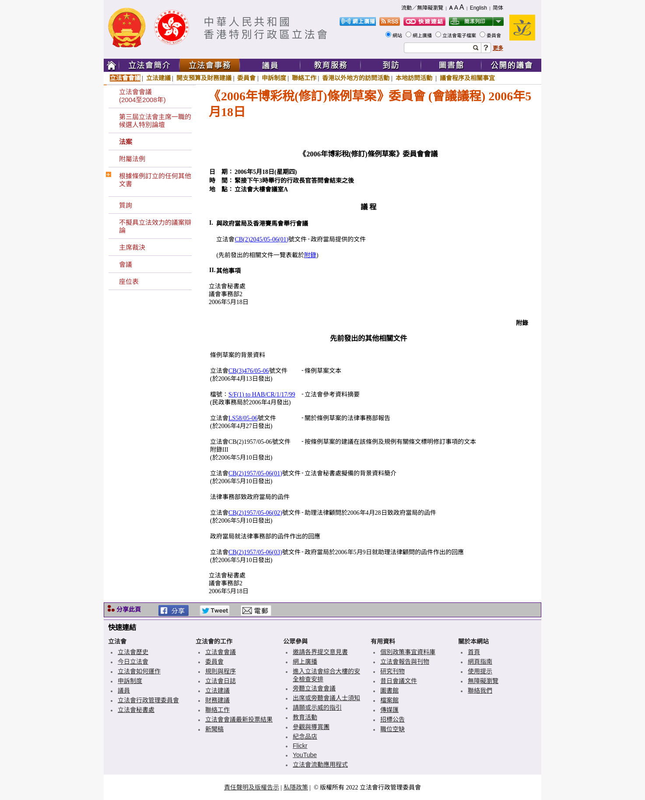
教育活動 (305, 717)
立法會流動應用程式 (320, 764)
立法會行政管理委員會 (148, 700)
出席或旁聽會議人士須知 (326, 697)
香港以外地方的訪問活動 (355, 77)
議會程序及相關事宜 (467, 77)
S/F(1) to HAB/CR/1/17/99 (261, 394)
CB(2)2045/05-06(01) (261, 239)
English (478, 8)
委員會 (494, 35)
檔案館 (389, 700)
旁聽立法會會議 (314, 688)
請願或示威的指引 (317, 707)
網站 (398, 35)
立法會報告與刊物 (404, 661)
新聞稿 (214, 729)
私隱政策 (296, 787)
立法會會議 (125, 77)
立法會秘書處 (136, 709)
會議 (125, 264)
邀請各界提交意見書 (320, 651)
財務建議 (217, 700)
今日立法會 (133, 661)
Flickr (300, 745)
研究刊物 (392, 671)
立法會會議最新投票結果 (239, 719)
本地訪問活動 (415, 77)
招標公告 (392, 719)
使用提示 (480, 671)
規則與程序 (220, 671)
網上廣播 (423, 35)
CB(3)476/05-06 (248, 371)
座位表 (129, 281)
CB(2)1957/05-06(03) (255, 552)
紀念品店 (305, 736)
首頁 (474, 651)
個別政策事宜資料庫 (407, 651)
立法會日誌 (220, 680)
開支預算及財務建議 (203, 77)
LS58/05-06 (243, 418)
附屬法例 (132, 159)
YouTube (305, 754)
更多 (498, 48)
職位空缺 (392, 729)
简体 (498, 8)
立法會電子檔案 (459, 35)
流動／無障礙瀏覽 (422, 8)
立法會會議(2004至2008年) (142, 95)
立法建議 (158, 77)
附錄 (310, 255)
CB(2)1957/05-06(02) (255, 513)
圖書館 (389, 690)
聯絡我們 (480, 690)
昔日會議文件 (398, 680)
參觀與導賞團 (311, 726)
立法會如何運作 (139, 671)
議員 (124, 690)
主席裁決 (132, 247)
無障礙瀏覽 (483, 680)
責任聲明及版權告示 (251, 787)
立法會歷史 (133, 651)
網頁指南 (480, 661)
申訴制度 (274, 77)
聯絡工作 (304, 77)
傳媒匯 (389, 709)
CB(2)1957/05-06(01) (255, 473)
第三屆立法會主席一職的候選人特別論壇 (155, 120)
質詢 (125, 205)
